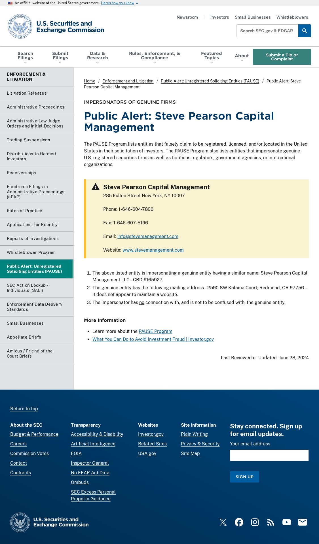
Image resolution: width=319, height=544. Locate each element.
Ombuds (80, 482)
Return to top (24, 408)
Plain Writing (194, 434)
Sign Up (244, 476)
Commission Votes (29, 453)
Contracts (20, 472)
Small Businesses (253, 17)
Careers (18, 444)
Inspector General (90, 463)
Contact (18, 463)
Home (89, 81)
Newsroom (187, 17)
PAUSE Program (155, 331)
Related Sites (152, 444)
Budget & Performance (34, 434)
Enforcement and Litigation (127, 81)
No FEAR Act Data (90, 472)
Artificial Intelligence (93, 444)
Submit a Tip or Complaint (282, 56)
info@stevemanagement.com (147, 236)
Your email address (250, 444)
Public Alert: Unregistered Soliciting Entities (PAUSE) (210, 81)
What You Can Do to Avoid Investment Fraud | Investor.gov (153, 339)
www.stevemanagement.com (153, 250)
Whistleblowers (292, 17)
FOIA (76, 453)
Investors (219, 17)
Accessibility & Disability (97, 434)
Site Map (190, 453)
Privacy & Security (200, 444)
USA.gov (147, 453)
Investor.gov (151, 434)
